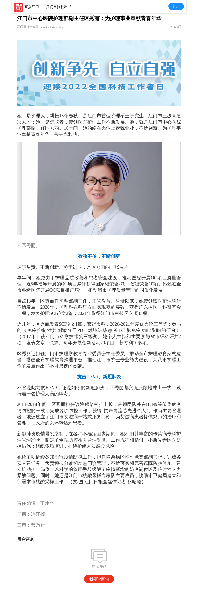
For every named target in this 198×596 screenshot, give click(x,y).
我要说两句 (99, 579)
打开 (176, 6)
